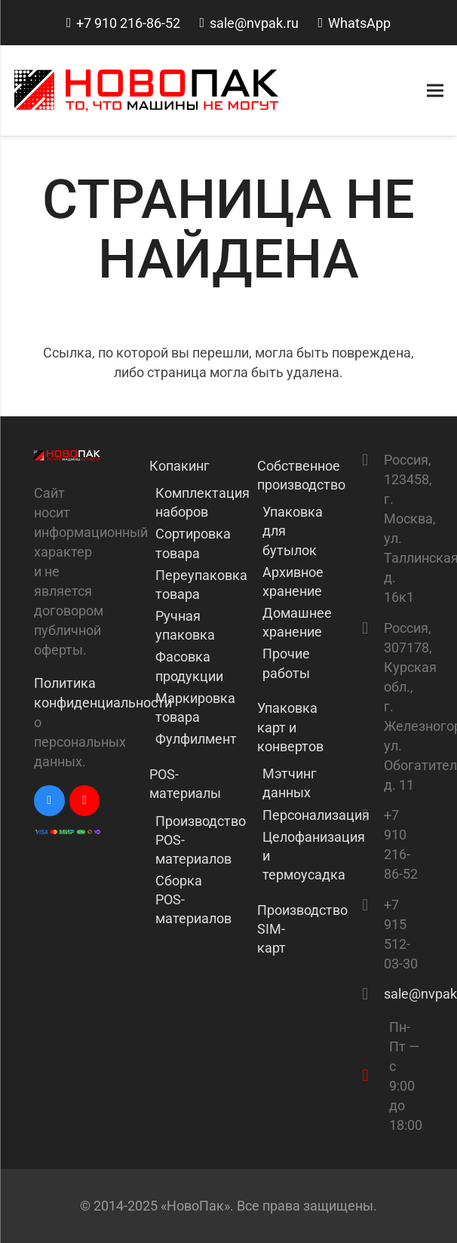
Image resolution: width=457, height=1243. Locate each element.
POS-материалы (178, 783)
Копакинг (178, 466)
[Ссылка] (147, 90)
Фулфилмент (196, 739)
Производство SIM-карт (286, 929)
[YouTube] (84, 800)
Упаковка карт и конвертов (286, 726)
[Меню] (435, 90)
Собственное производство (286, 475)
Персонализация (316, 815)
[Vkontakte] (49, 800)
